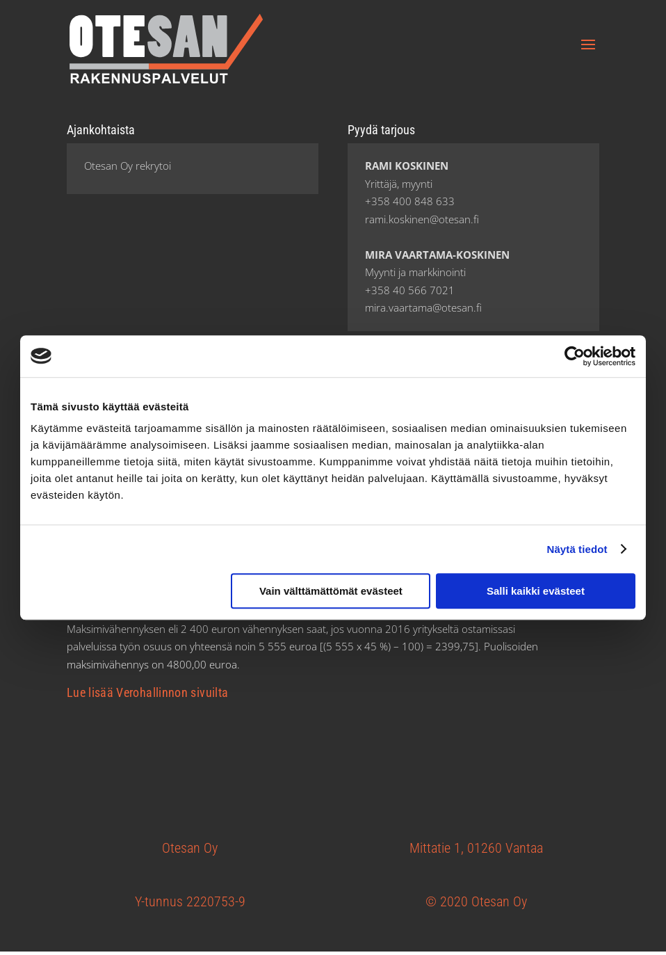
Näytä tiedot (577, 549)
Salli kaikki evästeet (536, 591)
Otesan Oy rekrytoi (127, 165)
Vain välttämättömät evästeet (331, 591)
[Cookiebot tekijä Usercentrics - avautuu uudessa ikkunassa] (574, 356)
